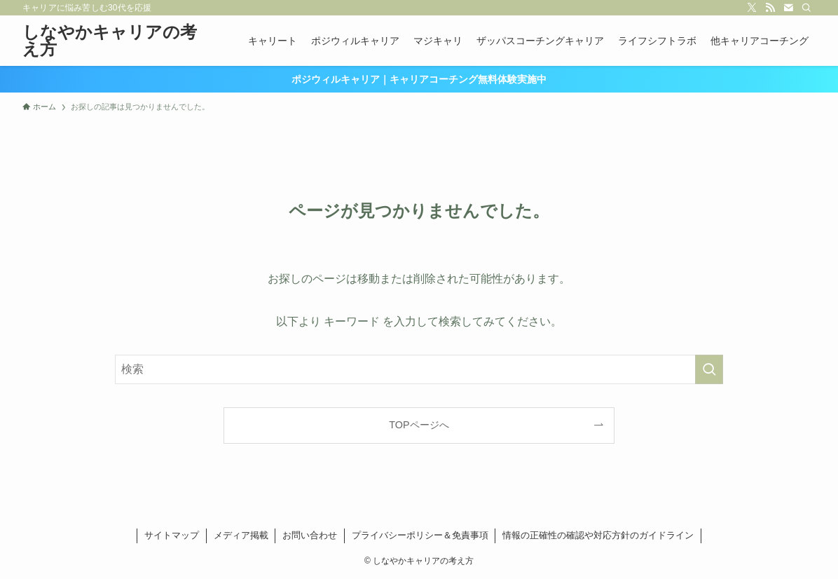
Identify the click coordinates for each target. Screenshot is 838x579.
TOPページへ (418, 424)
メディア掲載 (241, 535)
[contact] (788, 7)
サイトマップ (171, 535)
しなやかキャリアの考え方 (109, 40)
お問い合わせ (309, 535)
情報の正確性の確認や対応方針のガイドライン (598, 535)
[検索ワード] (419, 369)
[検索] (806, 7)
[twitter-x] (752, 7)
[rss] (770, 7)
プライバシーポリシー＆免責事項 (420, 535)
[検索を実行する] (709, 369)
